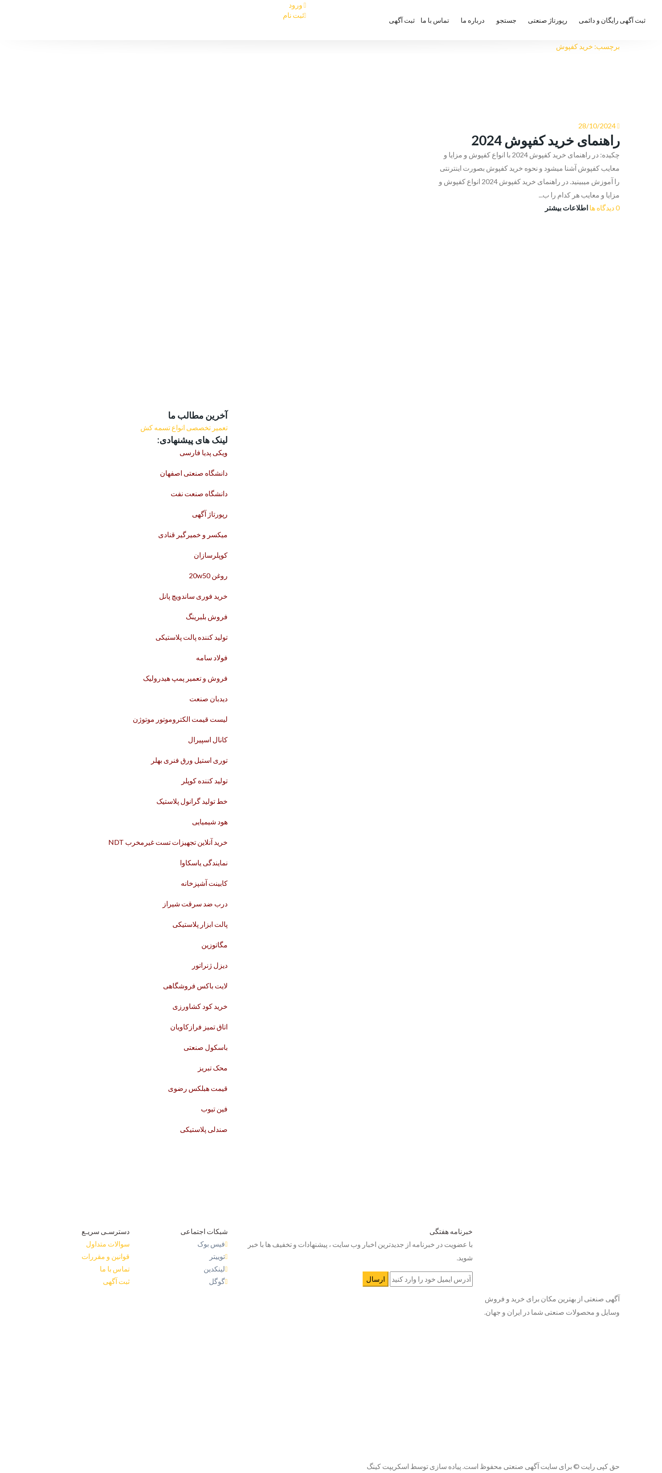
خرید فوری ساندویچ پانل (193, 596)
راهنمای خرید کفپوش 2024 (545, 140)
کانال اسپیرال (208, 739)
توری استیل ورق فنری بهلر (189, 760)
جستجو (506, 20)
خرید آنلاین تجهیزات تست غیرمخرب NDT (168, 842)
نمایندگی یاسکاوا (204, 862)
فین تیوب (214, 1108)
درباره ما (473, 20)
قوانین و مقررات (106, 1256)
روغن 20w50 (208, 575)
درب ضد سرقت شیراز (195, 903)
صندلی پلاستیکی (204, 1129)
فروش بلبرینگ (207, 616)
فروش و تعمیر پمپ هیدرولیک (185, 678)
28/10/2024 (597, 125)
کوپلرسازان (211, 555)
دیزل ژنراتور (210, 965)
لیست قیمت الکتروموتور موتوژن (180, 719)
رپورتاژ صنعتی (547, 20)
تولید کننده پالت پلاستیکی (191, 637)
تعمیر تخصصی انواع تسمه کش (184, 427)
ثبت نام (294, 15)
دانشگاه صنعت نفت (199, 493)
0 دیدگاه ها (604, 207)
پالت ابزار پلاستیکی (200, 924)
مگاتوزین (214, 944)
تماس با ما (435, 20)
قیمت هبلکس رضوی (198, 1088)
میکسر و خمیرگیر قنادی (193, 534)
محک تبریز (213, 1067)
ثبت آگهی (402, 20)
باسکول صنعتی (206, 1047)
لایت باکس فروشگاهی (195, 985)
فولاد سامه (212, 657)
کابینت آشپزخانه (204, 883)
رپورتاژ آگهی (210, 514)
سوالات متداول (108, 1243)
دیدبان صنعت (208, 698)
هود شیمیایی (210, 821)
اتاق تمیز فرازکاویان (199, 1026)
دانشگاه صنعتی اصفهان (194, 473)
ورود (297, 4)
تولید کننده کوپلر (204, 780)
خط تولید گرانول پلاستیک (192, 801)
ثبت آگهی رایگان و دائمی (612, 20)
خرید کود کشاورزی (200, 1006)
